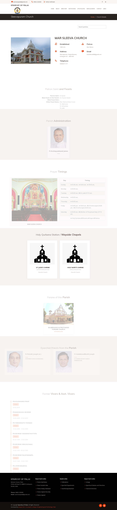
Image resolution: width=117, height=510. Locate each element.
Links (104, 8)
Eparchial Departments (68, 485)
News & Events (91, 8)
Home (52, 8)
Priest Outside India (42, 485)
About (57, 8)
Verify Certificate (50, 2)
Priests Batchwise (42, 482)
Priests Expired (41, 495)
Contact (99, 8)
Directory (64, 8)
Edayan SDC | (22, 507)
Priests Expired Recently (43, 492)
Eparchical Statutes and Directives (95, 485)
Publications (65, 482)
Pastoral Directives (91, 488)
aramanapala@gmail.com (20, 2)
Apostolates (81, 8)
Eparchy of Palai (20, 5)
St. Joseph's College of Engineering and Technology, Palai (41, 507)
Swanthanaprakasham (68, 488)
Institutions (72, 8)
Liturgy (88, 482)
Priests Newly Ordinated (43, 488)
